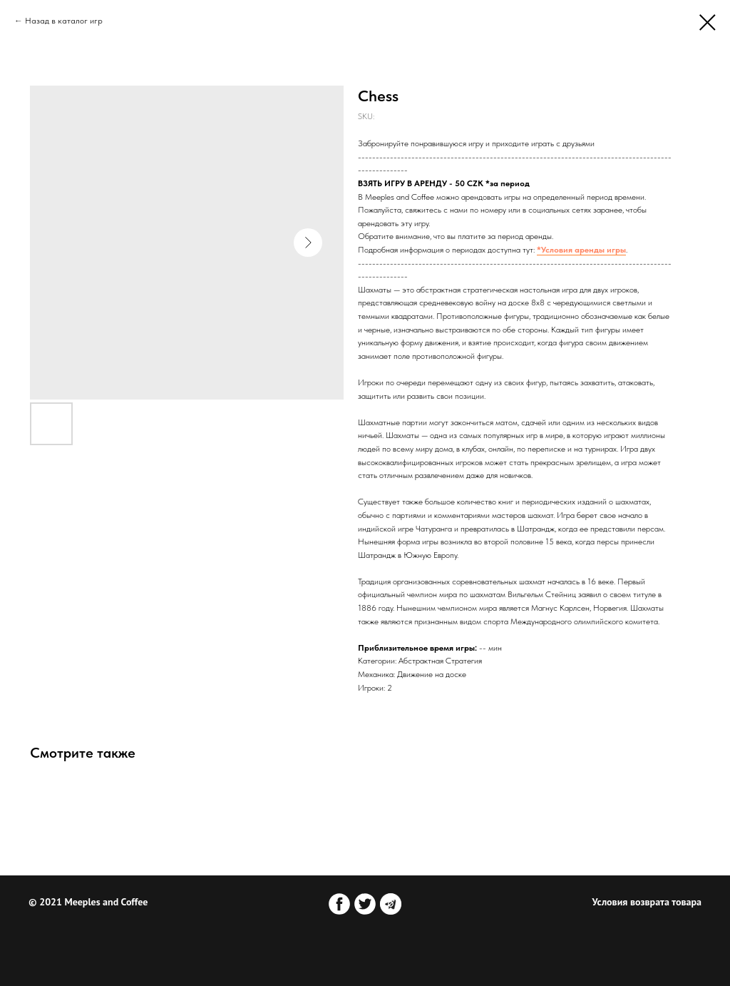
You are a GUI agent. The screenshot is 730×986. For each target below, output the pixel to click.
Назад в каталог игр (64, 21)
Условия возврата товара (646, 901)
